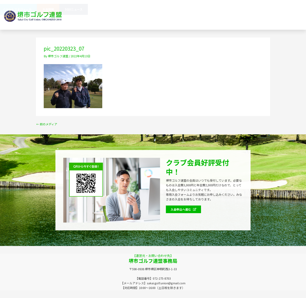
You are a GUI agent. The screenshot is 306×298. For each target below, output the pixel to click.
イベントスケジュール (229, 9)
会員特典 (38, 9)
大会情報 (261, 9)
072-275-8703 (200, 20)
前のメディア (46, 124)
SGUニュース (286, 9)
